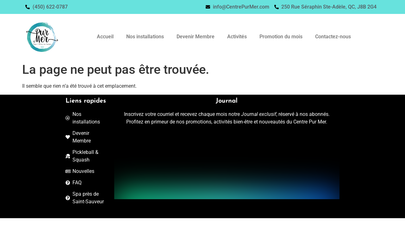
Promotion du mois (280, 37)
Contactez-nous (333, 37)
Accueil (105, 37)
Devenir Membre (196, 37)
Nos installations (145, 37)
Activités (237, 37)
